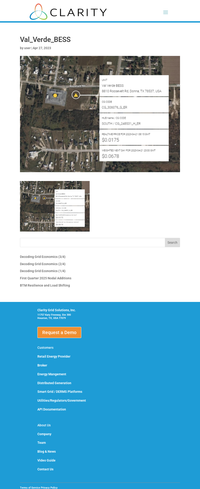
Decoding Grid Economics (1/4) (43, 271)
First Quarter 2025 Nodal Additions (45, 278)
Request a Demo (59, 332)
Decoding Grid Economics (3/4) (43, 257)
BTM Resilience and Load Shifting (45, 285)
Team (41, 443)
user (27, 48)
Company (44, 434)
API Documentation (51, 409)
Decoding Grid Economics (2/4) (43, 264)
